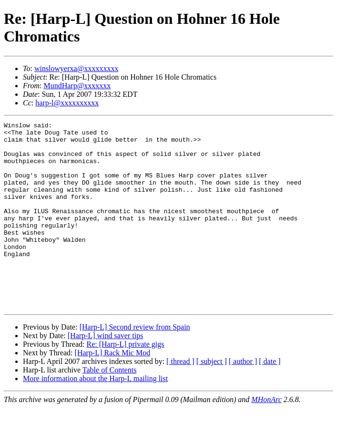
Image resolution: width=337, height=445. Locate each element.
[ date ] (269, 398)
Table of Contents (109, 407)
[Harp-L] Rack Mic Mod (113, 390)
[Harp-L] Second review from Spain (135, 364)
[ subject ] (211, 398)
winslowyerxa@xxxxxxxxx (76, 68)
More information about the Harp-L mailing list (95, 416)
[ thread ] (180, 398)
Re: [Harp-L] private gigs (125, 381)
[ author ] (243, 398)
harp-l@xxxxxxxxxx (67, 103)
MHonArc (266, 437)
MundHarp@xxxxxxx (77, 86)
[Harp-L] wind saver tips (105, 373)
